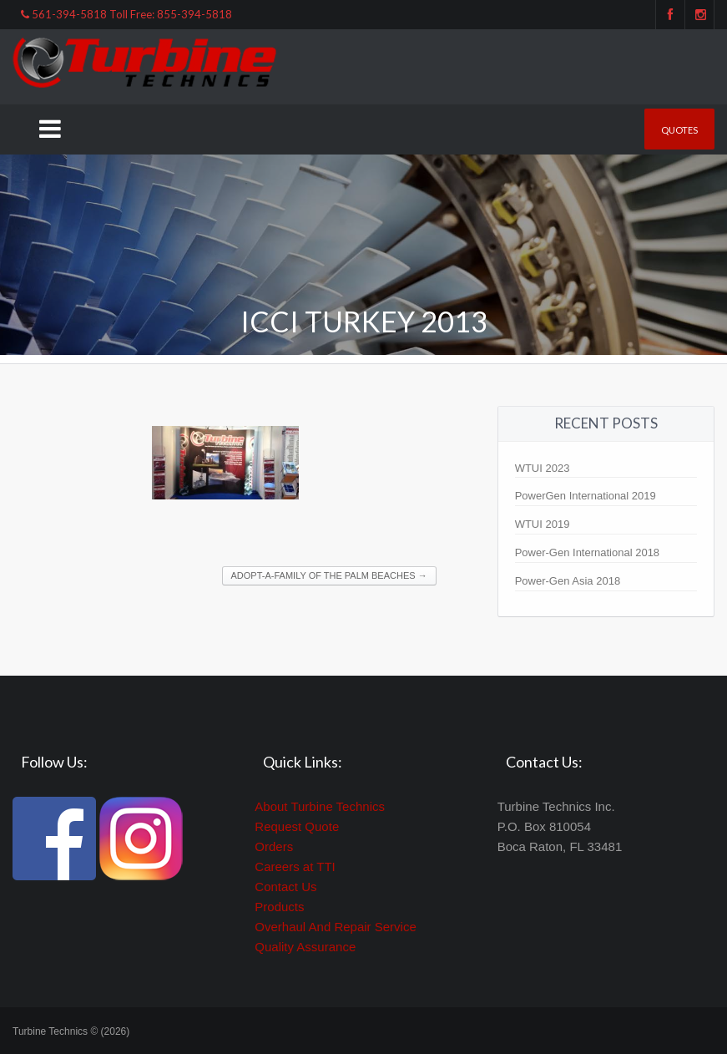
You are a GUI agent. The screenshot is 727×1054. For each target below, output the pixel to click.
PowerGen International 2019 (585, 495)
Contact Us (285, 886)
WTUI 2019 (542, 524)
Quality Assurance (305, 947)
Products (279, 906)
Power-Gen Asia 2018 (567, 581)
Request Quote (297, 826)
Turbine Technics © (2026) (71, 1031)
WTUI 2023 (542, 468)
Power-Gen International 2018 (587, 552)
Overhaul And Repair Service (335, 927)
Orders (274, 846)
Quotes (679, 129)
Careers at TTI (295, 866)
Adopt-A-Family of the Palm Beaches (329, 575)
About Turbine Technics (320, 806)
